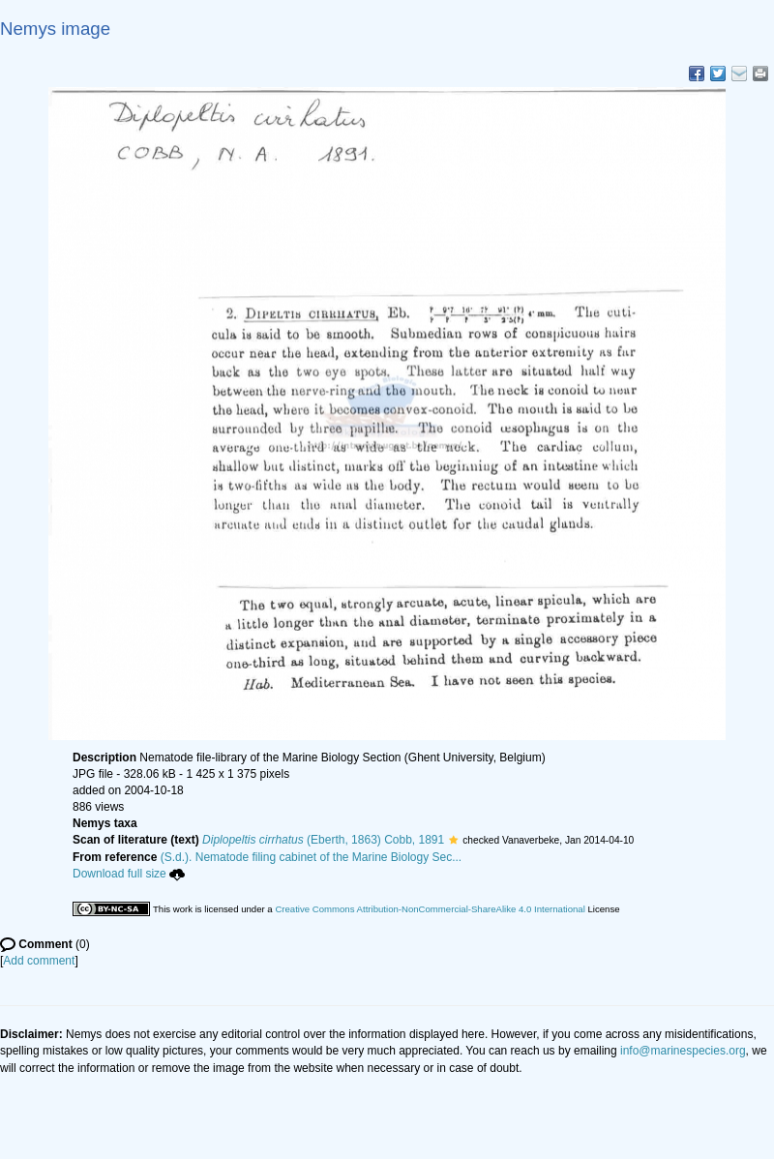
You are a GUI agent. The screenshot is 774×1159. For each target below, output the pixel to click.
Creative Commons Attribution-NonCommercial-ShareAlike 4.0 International (429, 909)
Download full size (129, 873)
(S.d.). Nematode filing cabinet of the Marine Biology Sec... (311, 857)
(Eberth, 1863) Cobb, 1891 (323, 840)
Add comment (38, 960)
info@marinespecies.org (683, 1050)
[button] (453, 840)
